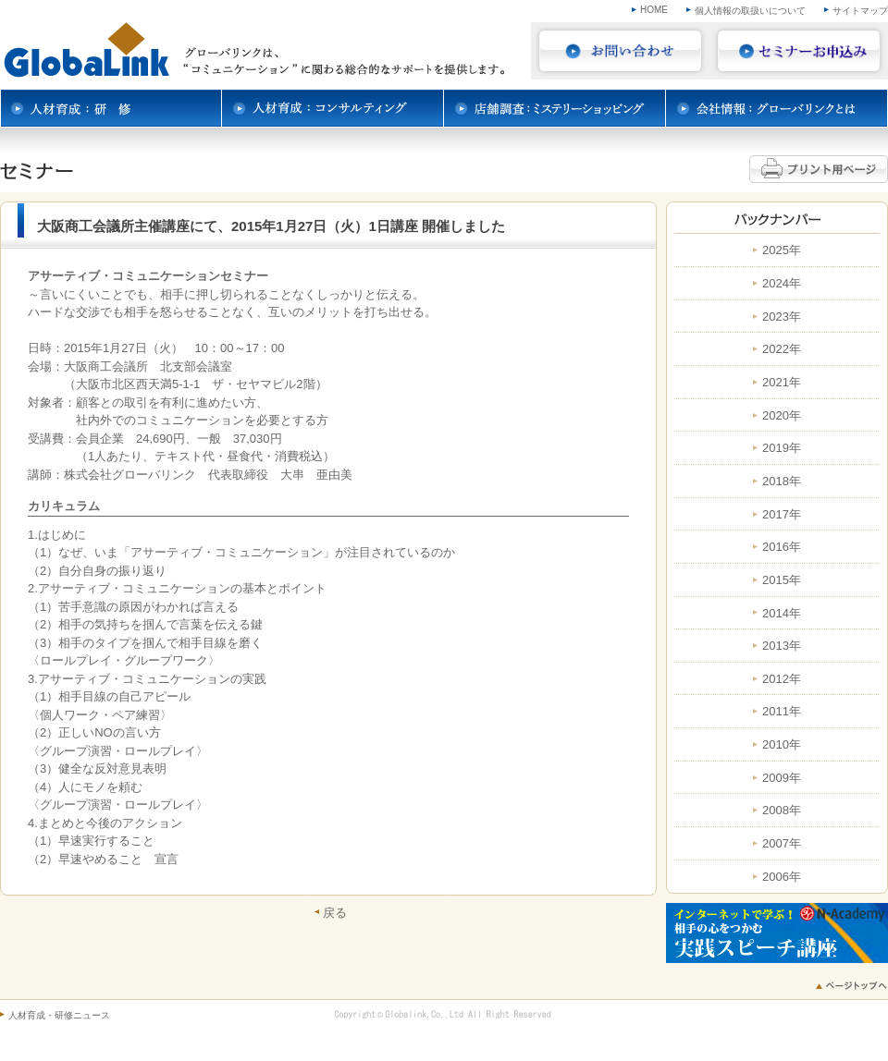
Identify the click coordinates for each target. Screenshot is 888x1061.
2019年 (781, 448)
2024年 (781, 283)
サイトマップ (860, 11)
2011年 (781, 711)
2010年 (781, 744)
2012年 (781, 679)
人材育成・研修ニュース (59, 1015)
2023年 (781, 317)
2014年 (781, 613)
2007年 (781, 843)
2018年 (781, 481)
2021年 (781, 382)
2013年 (781, 646)
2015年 (781, 580)
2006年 (781, 877)
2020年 (781, 415)
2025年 (781, 250)
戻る (335, 912)
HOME (654, 10)
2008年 (781, 810)
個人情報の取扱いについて (750, 11)
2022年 (781, 349)
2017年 (781, 514)
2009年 (781, 778)
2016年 (781, 547)
